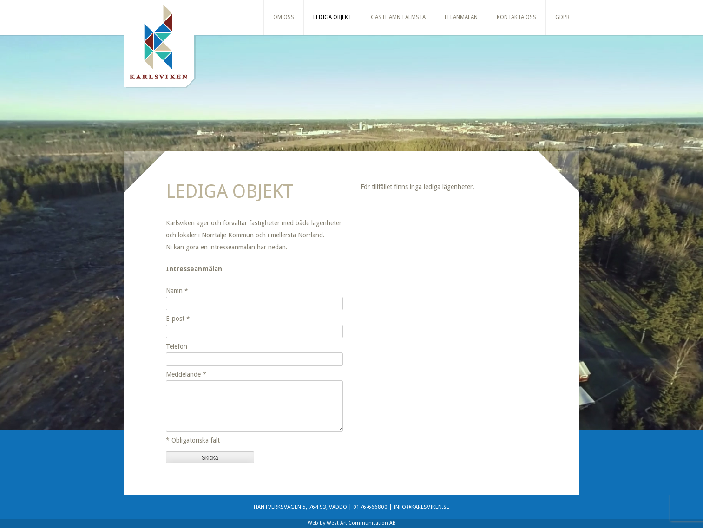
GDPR (562, 17)
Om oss (283, 17)
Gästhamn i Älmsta (398, 17)
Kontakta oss (516, 17)
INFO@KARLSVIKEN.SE (421, 507)
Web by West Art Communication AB (352, 523)
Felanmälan (461, 17)
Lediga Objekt (332, 17)
